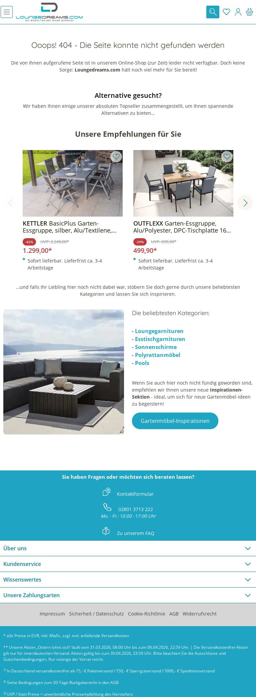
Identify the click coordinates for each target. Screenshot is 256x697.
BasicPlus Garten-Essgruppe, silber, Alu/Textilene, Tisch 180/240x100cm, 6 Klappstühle (67, 227)
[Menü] (7, 12)
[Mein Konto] (238, 12)
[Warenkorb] (249, 12)
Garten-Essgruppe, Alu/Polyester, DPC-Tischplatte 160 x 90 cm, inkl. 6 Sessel (181, 227)
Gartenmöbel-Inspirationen (175, 421)
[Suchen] (212, 12)
